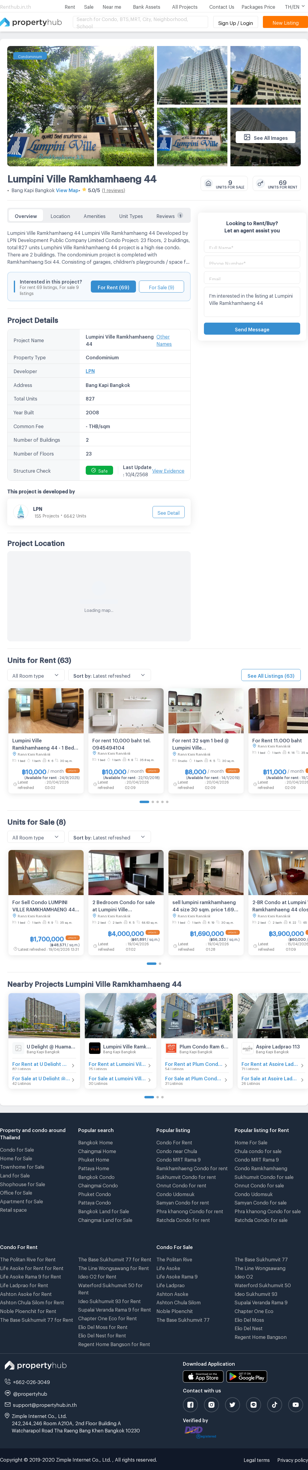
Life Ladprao (170, 1284)
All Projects (185, 6)
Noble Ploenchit (174, 1310)
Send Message (252, 328)
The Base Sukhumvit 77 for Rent (36, 1319)
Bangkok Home (95, 1141)
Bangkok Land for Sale (103, 1210)
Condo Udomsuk (175, 1193)
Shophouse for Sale (22, 1183)
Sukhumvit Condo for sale (264, 1176)
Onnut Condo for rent (181, 1184)
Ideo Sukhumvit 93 (256, 1293)
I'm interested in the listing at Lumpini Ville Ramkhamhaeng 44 (252, 302)
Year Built (24, 411)
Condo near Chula (176, 1150)
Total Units (25, 398)
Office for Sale (16, 1192)
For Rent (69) (113, 286)
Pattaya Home (93, 1167)
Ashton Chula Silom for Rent (32, 1301)
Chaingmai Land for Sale (105, 1219)
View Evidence (168, 470)
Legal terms (257, 1459)
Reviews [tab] (169, 215)
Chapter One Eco (254, 1310)
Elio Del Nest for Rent (102, 1335)
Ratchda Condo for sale (261, 1219)
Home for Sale (16, 1157)
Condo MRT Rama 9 (178, 1159)
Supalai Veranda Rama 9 (261, 1301)
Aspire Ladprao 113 (278, 1046)
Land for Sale (15, 1175)
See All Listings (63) (271, 675)
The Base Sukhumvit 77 (183, 1319)
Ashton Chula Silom (178, 1301)
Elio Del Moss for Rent (103, 1326)
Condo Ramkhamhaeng (261, 1167)
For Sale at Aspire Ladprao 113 (270, 1077)
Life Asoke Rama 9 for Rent (30, 1276)
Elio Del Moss (249, 1319)
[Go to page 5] (167, 802)
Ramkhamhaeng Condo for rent (192, 1167)
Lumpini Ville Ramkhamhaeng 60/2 (127, 1046)
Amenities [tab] (95, 215)
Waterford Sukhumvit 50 (263, 1284)
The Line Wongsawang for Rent (113, 1267)
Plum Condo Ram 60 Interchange (204, 1046)
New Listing (286, 22)
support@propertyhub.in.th (45, 1404)
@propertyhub (30, 1393)
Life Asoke (168, 1267)
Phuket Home (93, 1159)
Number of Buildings (37, 439)
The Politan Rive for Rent (28, 1258)
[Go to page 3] (157, 802)
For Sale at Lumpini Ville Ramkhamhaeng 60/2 (117, 1077)
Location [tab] (60, 215)
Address (23, 384)
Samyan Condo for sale (261, 1202)
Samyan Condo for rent (182, 1202)
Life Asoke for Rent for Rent (31, 1267)
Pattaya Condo (94, 1202)
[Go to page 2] (153, 802)
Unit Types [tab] (131, 215)
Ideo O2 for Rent (97, 1276)
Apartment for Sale (21, 1200)
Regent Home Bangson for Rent (114, 1343)
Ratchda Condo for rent (183, 1219)
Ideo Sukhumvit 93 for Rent (109, 1300)
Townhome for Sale (22, 1166)
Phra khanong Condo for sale (268, 1210)
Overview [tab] (26, 215)
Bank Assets (146, 6)
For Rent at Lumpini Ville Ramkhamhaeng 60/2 (117, 1063)
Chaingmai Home (97, 1150)
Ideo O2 (244, 1276)
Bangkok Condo (96, 1176)
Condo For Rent (174, 1141)
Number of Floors (34, 453)
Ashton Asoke (172, 1293)
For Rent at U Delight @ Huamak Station (41, 1063)
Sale (89, 6)
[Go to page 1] (144, 802)
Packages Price (258, 6)
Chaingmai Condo (98, 1184)
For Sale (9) (161, 286)
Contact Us (221, 6)
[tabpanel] (99, 432)
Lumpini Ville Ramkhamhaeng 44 (81, 177)
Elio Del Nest (249, 1327)
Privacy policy (292, 1459)
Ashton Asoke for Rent (26, 1293)
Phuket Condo (94, 1193)
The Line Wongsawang (260, 1267)
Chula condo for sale (258, 1150)
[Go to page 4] (162, 802)
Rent (70, 6)
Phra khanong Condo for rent (189, 1210)
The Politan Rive (174, 1258)
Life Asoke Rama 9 (177, 1276)
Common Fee (29, 425)
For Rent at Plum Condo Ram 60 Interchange (194, 1063)
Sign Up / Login (235, 22)
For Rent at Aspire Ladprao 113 (270, 1063)
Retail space (13, 1209)
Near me (112, 6)
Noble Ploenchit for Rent (28, 1310)
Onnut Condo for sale (259, 1184)
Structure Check (32, 470)
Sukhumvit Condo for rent (186, 1176)
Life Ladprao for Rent (24, 1284)
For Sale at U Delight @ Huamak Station (41, 1077)
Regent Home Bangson (261, 1336)
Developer (25, 370)
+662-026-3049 (31, 1381)
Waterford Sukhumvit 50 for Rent (110, 1288)
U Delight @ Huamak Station (51, 1046)
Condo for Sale (17, 1149)
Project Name (29, 339)
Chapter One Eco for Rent (107, 1317)
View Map (67, 189)
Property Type (30, 356)
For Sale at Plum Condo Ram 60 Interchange (194, 1077)
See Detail (169, 512)
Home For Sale (251, 1141)
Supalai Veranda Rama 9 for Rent (114, 1309)
